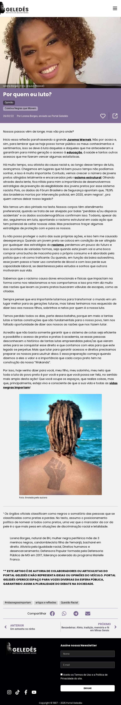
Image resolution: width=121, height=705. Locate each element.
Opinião (9, 102)
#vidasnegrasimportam (18, 602)
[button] (52, 613)
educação (74, 152)
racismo (58, 245)
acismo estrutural (88, 177)
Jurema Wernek (79, 139)
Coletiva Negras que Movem (20, 108)
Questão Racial (69, 602)
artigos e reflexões (46, 602)
